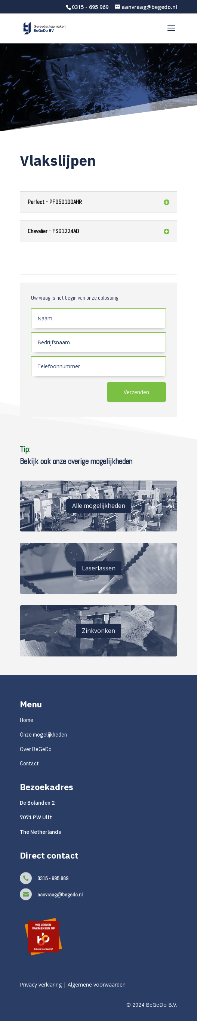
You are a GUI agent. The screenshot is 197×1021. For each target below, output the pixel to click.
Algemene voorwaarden (97, 984)
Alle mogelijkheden (98, 506)
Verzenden (136, 392)
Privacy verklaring (41, 984)
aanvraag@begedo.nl (60, 894)
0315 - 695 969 (52, 878)
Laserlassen (99, 568)
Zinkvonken (98, 631)
